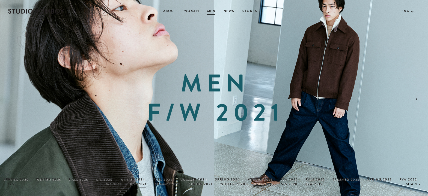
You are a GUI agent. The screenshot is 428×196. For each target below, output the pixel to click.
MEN (211, 11)
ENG (406, 11)
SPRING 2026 (16, 180)
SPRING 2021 (200, 184)
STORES (249, 11)
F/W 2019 (314, 184)
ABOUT (169, 11)
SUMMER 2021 (167, 184)
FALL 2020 (263, 184)
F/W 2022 (408, 180)
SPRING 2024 (227, 180)
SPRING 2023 (379, 180)
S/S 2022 (114, 184)
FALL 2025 (78, 180)
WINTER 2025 (48, 180)
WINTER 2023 (260, 180)
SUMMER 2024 (193, 180)
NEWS (229, 11)
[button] (406, 99)
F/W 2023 (289, 180)
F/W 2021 (138, 184)
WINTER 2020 (233, 184)
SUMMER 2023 (346, 180)
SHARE (412, 184)
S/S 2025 (104, 180)
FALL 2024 (163, 180)
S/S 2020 (289, 184)
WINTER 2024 (132, 180)
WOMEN (191, 11)
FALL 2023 (315, 180)
